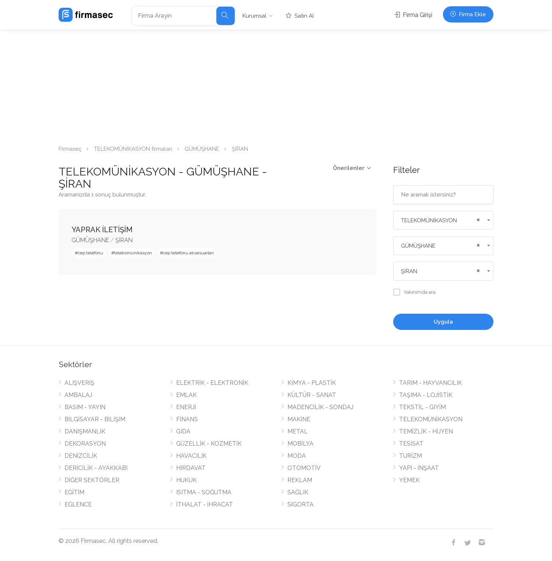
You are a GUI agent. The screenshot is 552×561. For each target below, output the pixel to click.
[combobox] (443, 220)
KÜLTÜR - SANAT (311, 394)
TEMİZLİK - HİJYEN (426, 431)
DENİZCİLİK (80, 455)
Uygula (443, 321)
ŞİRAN (124, 240)
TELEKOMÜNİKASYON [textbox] (429, 220)
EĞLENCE (78, 504)
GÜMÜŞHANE (202, 149)
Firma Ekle (468, 14)
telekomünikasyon (133, 252)
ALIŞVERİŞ (79, 382)
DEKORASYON (85, 443)
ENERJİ (186, 407)
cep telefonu (90, 252)
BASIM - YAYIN (84, 407)
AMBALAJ (78, 394)
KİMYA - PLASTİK (311, 382)
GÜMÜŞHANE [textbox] (418, 246)
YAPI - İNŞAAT (419, 467)
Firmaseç (70, 149)
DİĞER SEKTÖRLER (91, 480)
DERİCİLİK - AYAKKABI (95, 467)
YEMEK (409, 480)
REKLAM (299, 480)
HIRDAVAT (191, 467)
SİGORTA (300, 504)
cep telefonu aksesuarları (188, 252)
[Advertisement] (276, 84)
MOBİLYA (300, 443)
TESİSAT (411, 443)
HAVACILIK (191, 455)
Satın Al (300, 16)
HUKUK (186, 480)
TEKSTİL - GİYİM (422, 407)
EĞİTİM (74, 492)
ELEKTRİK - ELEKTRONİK (212, 382)
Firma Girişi (413, 14)
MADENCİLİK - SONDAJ (320, 407)
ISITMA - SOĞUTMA (203, 492)
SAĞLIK (297, 492)
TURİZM (410, 455)
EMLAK (186, 394)
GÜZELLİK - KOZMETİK (209, 443)
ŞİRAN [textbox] (409, 271)
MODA (296, 455)
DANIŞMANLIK (84, 431)
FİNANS (187, 419)
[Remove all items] (477, 219)
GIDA (183, 431)
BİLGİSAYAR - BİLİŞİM (94, 419)
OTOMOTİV (304, 467)
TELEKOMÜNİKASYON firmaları (133, 149)
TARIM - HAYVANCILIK (430, 382)
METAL (297, 431)
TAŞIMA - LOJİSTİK (426, 394)
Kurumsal (254, 16)
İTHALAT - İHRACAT (204, 504)
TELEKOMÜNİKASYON (430, 419)
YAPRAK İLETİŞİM (102, 229)
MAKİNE (298, 419)
